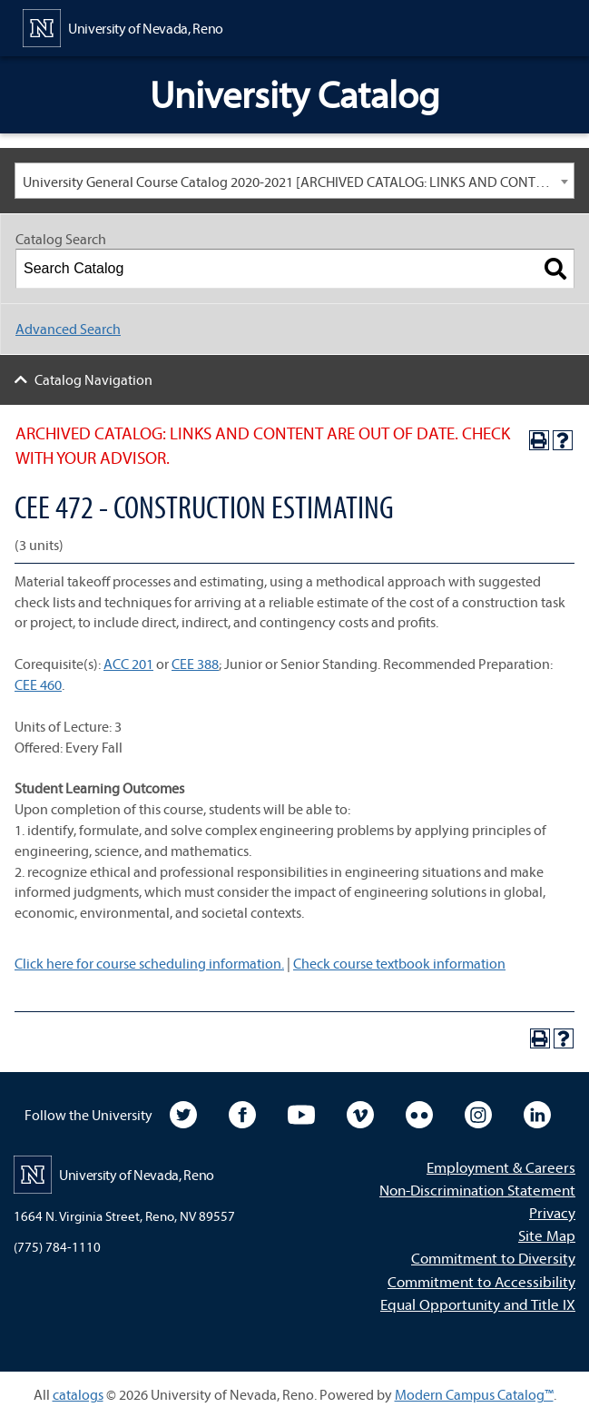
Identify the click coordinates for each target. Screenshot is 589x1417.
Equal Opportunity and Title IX (477, 1304)
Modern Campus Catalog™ (474, 1394)
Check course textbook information (399, 963)
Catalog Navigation (93, 379)
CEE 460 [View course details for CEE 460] (38, 684)
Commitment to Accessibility (481, 1281)
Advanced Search (68, 329)
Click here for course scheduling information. (149, 963)
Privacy (552, 1212)
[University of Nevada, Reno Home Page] (123, 26)
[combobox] (294, 180)
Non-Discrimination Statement (477, 1189)
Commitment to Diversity (493, 1257)
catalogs (78, 1394)
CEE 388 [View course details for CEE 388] (195, 663)
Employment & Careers (501, 1166)
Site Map (546, 1235)
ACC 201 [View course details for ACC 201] (128, 663)
